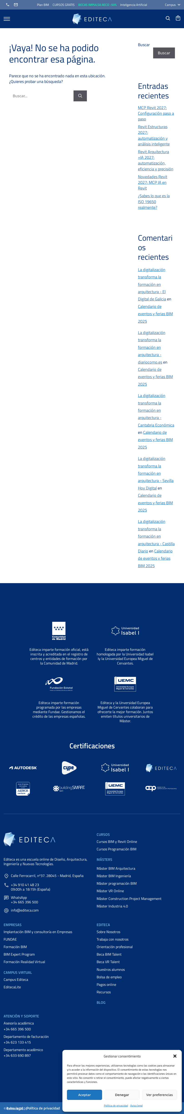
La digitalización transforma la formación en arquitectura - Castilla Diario (156, 536)
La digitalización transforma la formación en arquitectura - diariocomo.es (151, 347)
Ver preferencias (159, 1094)
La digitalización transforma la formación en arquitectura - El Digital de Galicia (152, 284)
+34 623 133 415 (17, 1042)
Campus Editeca (16, 979)
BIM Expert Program (19, 954)
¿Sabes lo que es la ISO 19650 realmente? (154, 201)
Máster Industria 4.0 (112, 906)
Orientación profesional (115, 946)
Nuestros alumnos (111, 969)
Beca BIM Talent (109, 954)
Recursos (104, 992)
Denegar (122, 1094)
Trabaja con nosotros (112, 939)
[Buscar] (80, 95)
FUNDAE (10, 939)
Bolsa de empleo (109, 977)
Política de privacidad (116, 1105)
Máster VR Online (110, 891)
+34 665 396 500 (17, 1029)
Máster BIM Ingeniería (114, 876)
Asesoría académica (19, 1023)
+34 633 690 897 (17, 1055)
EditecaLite (12, 987)
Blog (101, 1002)
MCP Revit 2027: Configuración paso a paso (156, 113)
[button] (175, 1056)
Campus (172, 4)
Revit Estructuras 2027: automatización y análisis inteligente (154, 135)
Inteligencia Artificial (133, 4)
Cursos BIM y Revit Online (117, 841)
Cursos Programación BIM (116, 849)
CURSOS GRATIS (64, 4)
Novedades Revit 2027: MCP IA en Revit (152, 182)
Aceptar (84, 1094)
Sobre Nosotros (108, 931)
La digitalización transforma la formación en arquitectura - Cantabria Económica (156, 410)
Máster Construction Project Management (129, 898)
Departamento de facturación (26, 1036)
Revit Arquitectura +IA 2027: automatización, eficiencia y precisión (155, 160)
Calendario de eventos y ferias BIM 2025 (155, 313)
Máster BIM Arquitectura (116, 868)
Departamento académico (23, 1049)
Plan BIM (43, 4)
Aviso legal (136, 1105)
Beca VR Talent (108, 961)
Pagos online (106, 984)
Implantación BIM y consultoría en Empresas (38, 931)
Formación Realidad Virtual (24, 961)
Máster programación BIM (117, 883)
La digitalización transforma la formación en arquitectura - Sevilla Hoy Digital (156, 473)
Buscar (144, 45)
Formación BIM (15, 946)
